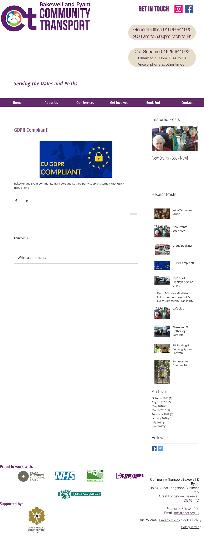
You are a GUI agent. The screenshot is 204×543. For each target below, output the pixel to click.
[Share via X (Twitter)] (26, 201)
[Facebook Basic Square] (154, 448)
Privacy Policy (169, 520)
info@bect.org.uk (186, 513)
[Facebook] (189, 9)
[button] (85, 102)
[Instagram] (178, 9)
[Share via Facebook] (16, 201)
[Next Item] (191, 138)
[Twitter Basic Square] (160, 448)
